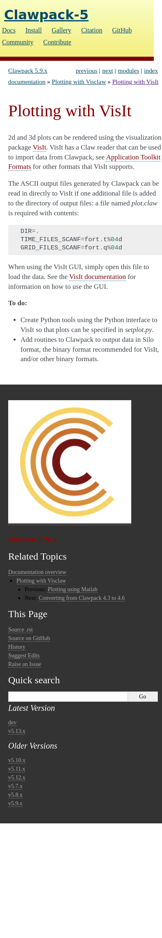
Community (17, 42)
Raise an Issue (24, 664)
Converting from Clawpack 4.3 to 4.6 (82, 598)
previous (87, 70)
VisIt (39, 147)
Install (33, 30)
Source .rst (20, 630)
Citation (92, 30)
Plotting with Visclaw (79, 81)
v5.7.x (15, 786)
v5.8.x (15, 795)
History (16, 647)
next (107, 70)
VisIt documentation (97, 277)
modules (128, 70)
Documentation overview (37, 572)
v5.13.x (16, 731)
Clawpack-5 (46, 15)
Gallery (61, 30)
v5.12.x (16, 777)
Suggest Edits (24, 655)
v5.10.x (16, 760)
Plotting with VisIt (135, 81)
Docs (9, 30)
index (151, 70)
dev (12, 722)
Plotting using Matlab (72, 589)
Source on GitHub (29, 638)
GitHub (122, 30)
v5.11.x (16, 769)
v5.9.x (15, 803)
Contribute (57, 42)
